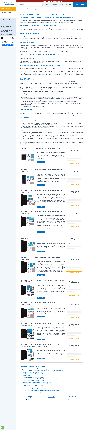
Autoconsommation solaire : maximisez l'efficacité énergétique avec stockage (42, 384)
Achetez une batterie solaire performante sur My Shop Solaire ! (39, 387)
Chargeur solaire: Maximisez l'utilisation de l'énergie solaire (38, 388)
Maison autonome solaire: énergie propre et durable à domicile (39, 392)
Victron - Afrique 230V (6, 34)
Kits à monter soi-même (7, 16)
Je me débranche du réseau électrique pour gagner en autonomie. (39, 369)
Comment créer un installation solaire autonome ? (35, 380)
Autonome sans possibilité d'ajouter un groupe (29, 10)
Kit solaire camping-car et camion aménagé (34, 377)
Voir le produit (41, 161)
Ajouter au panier (74, 163)
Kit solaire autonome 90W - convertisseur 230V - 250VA (41, 149)
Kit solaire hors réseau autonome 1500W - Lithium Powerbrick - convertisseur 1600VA (40, 345)
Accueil (22, 8)
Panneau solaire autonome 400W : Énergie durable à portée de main (40, 379)
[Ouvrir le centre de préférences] (2, 427)
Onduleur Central (27, 375)
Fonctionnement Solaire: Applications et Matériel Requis (37, 374)
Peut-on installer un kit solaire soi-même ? (33, 372)
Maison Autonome (5, 12)
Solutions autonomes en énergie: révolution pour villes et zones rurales (41, 390)
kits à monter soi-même (30, 8)
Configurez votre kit (6, 8)
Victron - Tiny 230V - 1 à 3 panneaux (7, 23)
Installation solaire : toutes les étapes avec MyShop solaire (37, 382)
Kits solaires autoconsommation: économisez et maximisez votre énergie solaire (43, 370)
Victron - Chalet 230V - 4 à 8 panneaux (7, 27)
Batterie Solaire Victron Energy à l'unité (33, 385)
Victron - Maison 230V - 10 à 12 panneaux (7, 31)
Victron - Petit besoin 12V (6, 20)
